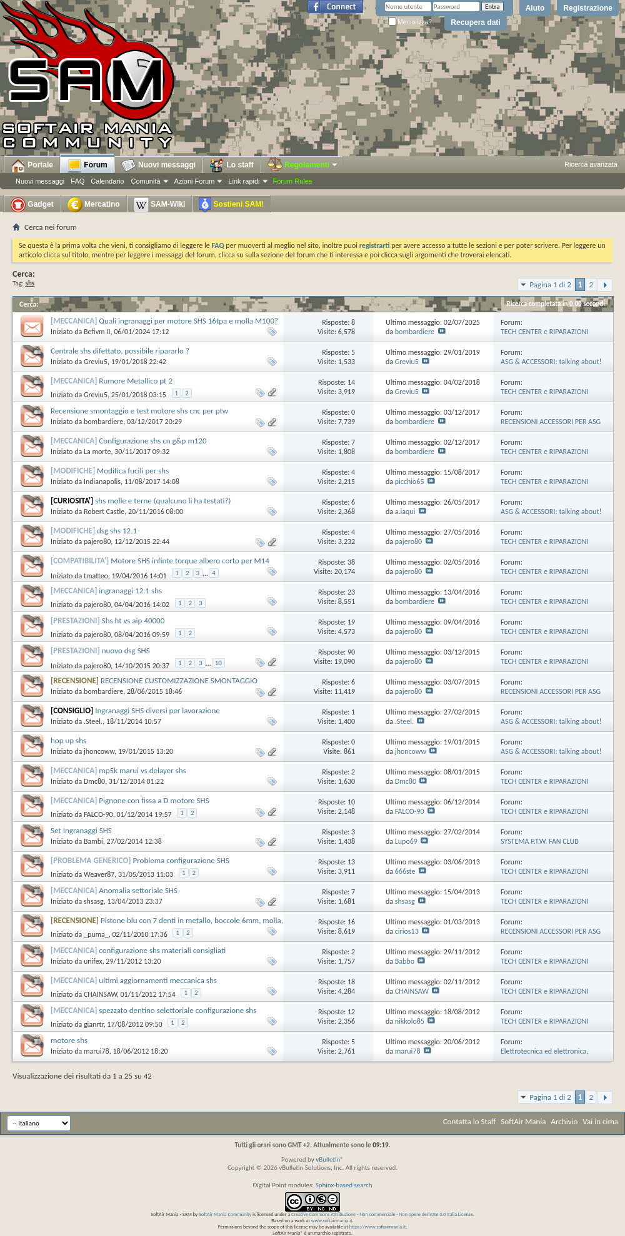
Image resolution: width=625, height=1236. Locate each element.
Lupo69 (406, 841)
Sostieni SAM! (231, 204)
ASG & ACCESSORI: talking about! (551, 361)
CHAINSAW (100, 994)
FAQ (77, 181)
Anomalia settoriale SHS (138, 890)
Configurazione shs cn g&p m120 (152, 440)
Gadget (32, 204)
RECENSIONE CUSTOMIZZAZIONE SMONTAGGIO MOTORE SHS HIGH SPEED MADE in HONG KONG (154, 685)
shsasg (94, 901)
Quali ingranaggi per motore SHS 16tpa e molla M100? (188, 320)
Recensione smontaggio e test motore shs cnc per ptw (139, 410)
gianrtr (94, 1024)
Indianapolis (102, 481)
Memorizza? (410, 22)
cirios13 (407, 931)
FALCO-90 (98, 814)
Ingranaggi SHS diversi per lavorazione (157, 710)
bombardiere (414, 331)
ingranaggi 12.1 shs (130, 590)
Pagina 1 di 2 (550, 284)
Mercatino (94, 204)
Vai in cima (600, 1121)
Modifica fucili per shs (133, 470)
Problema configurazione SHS (181, 860)
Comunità (145, 181)
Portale (32, 165)
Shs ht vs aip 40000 (133, 620)
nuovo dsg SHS (126, 650)
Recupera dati (475, 22)
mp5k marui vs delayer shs (142, 770)
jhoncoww (99, 751)
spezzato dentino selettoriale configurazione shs (177, 1010)
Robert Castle (104, 511)
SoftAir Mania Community (225, 1214)
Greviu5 (96, 361)
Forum (87, 165)
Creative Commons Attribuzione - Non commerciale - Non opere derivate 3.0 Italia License (382, 1214)
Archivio (564, 1121)
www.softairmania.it (331, 1220)
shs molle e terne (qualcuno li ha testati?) (163, 500)
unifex (93, 961)
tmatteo (96, 575)
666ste (405, 871)
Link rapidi (243, 181)
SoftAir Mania (523, 1121)
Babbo (404, 961)
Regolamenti (303, 165)
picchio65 (409, 481)
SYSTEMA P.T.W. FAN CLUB (540, 841)
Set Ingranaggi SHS (81, 830)
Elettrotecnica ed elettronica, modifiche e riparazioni (544, 1056)
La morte (97, 451)
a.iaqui (405, 511)
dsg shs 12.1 (117, 530)
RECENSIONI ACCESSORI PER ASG (551, 421)
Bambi (93, 841)
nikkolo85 (409, 1021)
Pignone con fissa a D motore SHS (154, 800)
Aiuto (535, 8)
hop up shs (68, 740)
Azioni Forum (194, 181)
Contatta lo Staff (469, 1121)
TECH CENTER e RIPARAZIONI (544, 331)
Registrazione (587, 8)
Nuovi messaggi (40, 181)
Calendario (107, 181)
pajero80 (97, 541)
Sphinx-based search (344, 1185)
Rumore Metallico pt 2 (135, 380)
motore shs (69, 1040)
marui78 (96, 1051)
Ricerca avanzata (591, 164)
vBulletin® (330, 1159)
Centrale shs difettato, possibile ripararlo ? (120, 350)
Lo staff (231, 165)
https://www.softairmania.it (377, 1227)
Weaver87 (99, 874)
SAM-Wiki (160, 204)
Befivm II (97, 331)
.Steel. (93, 721)
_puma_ (96, 934)
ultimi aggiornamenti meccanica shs (157, 980)
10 (218, 663)
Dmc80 (94, 781)
